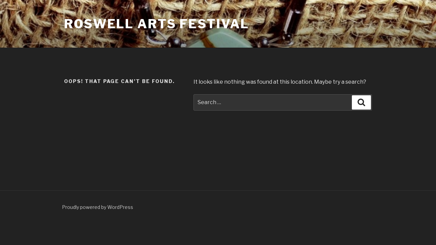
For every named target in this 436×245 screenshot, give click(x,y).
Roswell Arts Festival (156, 23)
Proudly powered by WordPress (97, 207)
